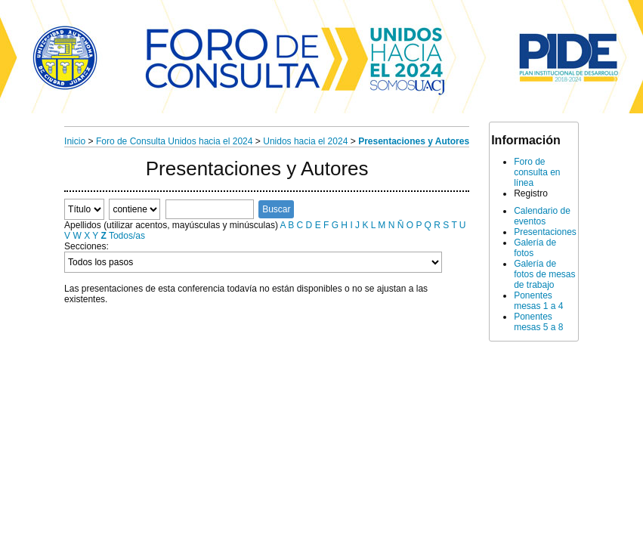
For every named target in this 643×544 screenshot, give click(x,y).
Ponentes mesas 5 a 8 (538, 321)
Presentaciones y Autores (413, 141)
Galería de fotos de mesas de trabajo (544, 274)
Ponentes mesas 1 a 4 (538, 300)
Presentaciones (545, 232)
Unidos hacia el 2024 (305, 141)
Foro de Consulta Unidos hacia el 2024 (174, 141)
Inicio (74, 141)
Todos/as (127, 235)
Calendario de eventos (542, 216)
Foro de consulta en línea (537, 172)
